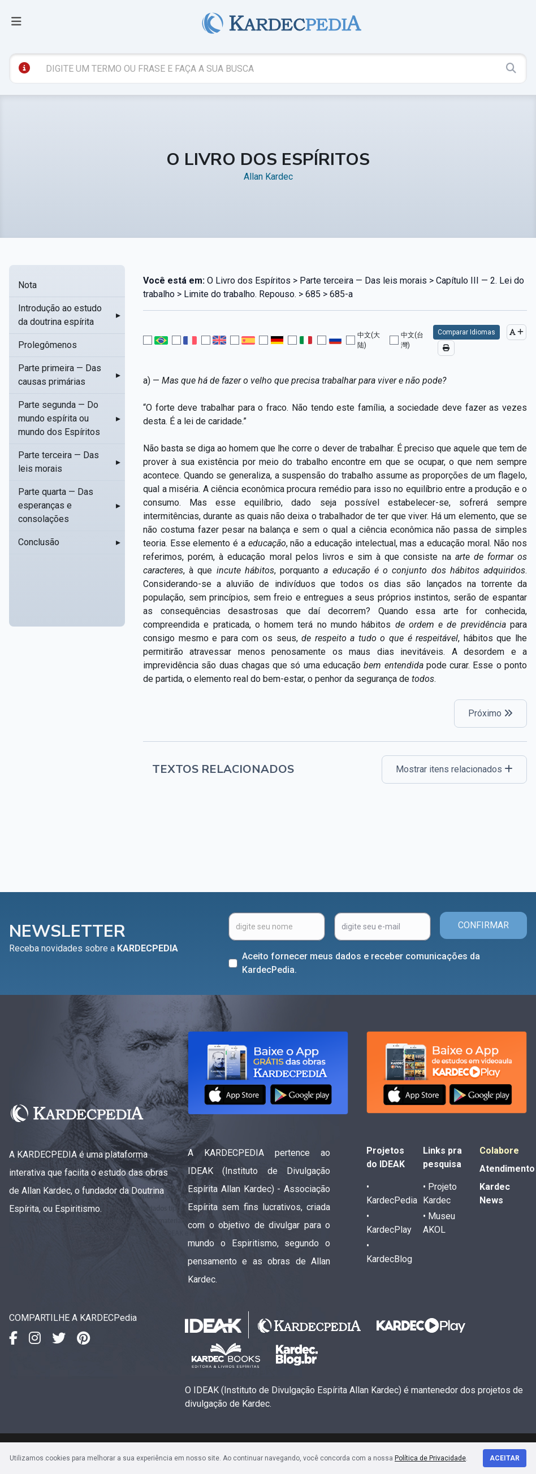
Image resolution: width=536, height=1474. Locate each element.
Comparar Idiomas (466, 332)
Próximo (490, 713)
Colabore (499, 1150)
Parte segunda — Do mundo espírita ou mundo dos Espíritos (59, 418)
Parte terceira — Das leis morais (58, 462)
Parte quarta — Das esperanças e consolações (55, 505)
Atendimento (507, 1168)
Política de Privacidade (430, 1458)
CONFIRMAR (483, 925)
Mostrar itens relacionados (454, 769)
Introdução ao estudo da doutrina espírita (60, 315)
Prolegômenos (47, 345)
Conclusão (38, 542)
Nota (27, 285)
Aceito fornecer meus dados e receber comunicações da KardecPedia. (361, 963)
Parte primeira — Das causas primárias (59, 375)
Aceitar (505, 1458)
